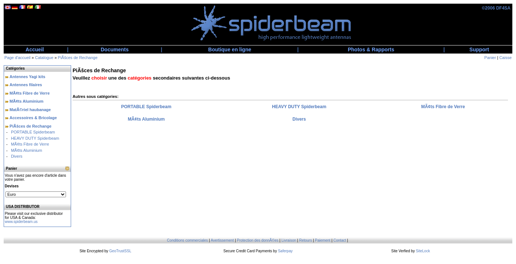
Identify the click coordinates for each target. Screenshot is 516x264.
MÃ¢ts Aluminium (27, 101)
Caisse (505, 57)
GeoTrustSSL (120, 251)
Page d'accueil (17, 57)
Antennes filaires (26, 84)
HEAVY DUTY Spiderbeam (35, 138)
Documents (115, 49)
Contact (339, 240)
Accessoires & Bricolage (33, 117)
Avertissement (222, 240)
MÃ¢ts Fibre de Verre (29, 93)
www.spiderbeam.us (21, 222)
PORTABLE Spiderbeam (33, 132)
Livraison (288, 240)
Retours (305, 240)
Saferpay (285, 251)
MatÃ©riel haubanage (30, 109)
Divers (16, 156)
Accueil (35, 49)
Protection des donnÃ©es (258, 240)
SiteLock (423, 251)
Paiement (322, 240)
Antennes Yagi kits (27, 76)
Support (479, 49)
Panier (490, 57)
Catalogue (44, 57)
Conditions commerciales (187, 240)
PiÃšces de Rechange (77, 57)
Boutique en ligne (229, 49)
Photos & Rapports (371, 49)
